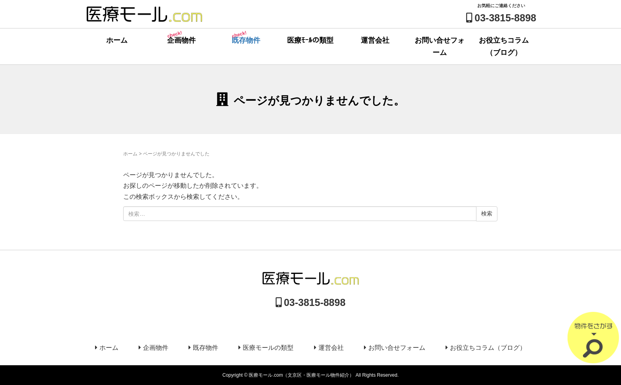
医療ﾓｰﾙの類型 (310, 40)
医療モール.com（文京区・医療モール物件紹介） (301, 375)
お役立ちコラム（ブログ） (504, 46)
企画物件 (181, 37)
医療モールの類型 (268, 347)
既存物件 (245, 37)
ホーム (117, 40)
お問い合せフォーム (440, 46)
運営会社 (375, 40)
